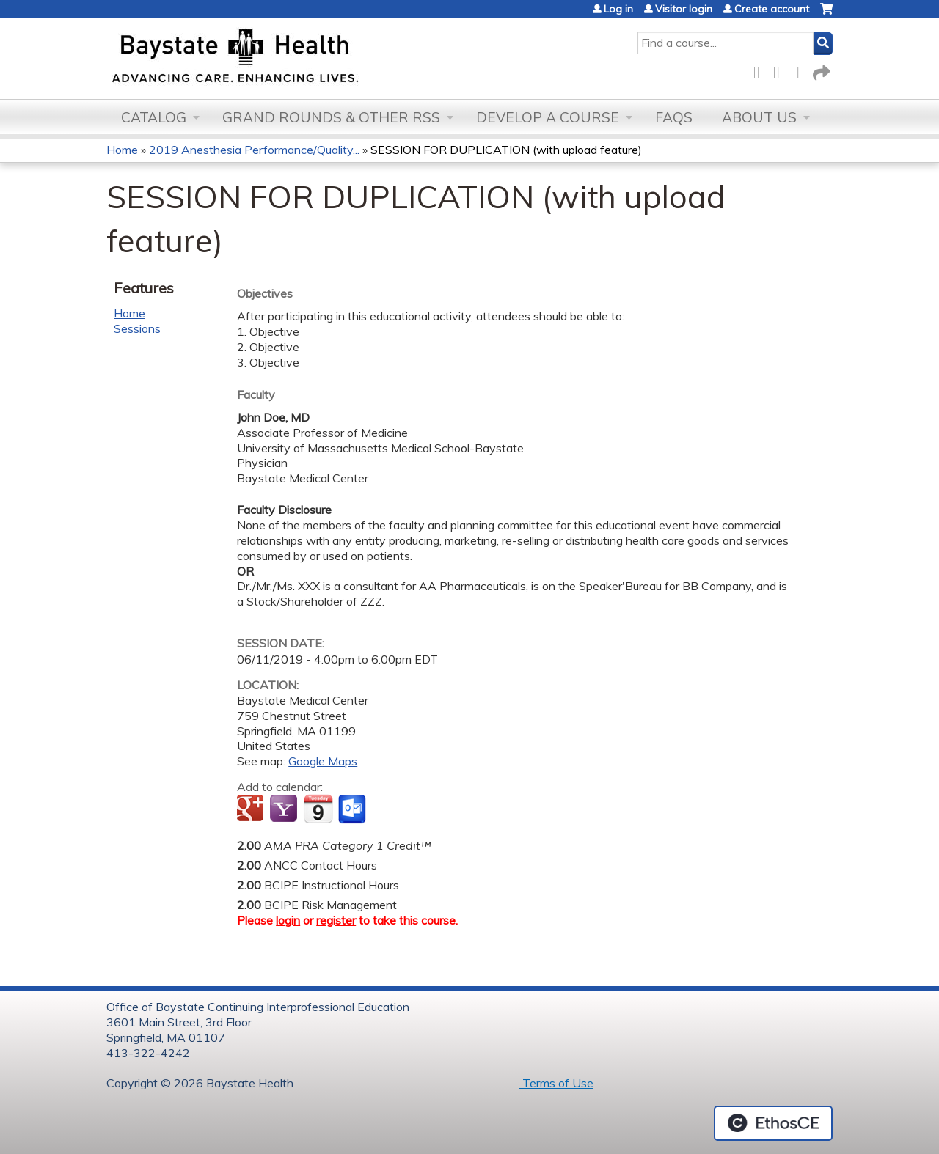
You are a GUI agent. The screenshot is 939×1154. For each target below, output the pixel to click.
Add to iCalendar (318, 808)
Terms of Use (556, 1083)
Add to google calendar (252, 809)
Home (122, 149)
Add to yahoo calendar (285, 809)
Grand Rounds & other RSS (331, 117)
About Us (759, 117)
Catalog (153, 117)
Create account (771, 9)
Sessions (137, 328)
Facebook (760, 70)
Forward (820, 70)
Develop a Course (547, 117)
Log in (618, 9)
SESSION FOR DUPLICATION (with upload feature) (506, 149)
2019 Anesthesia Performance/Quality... (254, 149)
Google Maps (322, 761)
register (336, 920)
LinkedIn (800, 70)
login (288, 920)
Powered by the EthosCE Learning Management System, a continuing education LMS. (773, 1123)
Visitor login (683, 9)
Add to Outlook (353, 809)
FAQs (674, 117)
